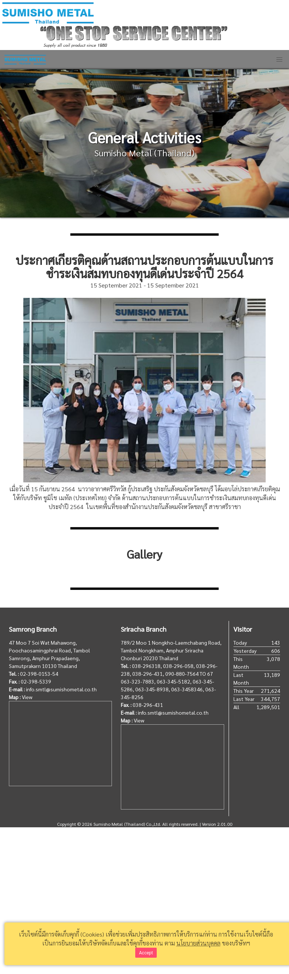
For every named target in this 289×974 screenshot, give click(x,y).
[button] (279, 59)
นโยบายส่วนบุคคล (198, 943)
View (27, 697)
